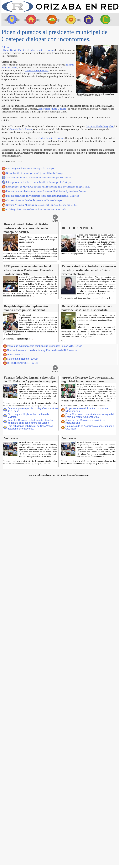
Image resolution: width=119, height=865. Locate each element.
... (47, 258)
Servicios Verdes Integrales (100, 126)
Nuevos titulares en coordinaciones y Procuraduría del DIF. (42, 350)
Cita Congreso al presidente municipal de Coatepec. (30, 168)
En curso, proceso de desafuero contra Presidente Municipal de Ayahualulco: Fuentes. (46, 191)
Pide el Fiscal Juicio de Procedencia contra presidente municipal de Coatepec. (42, 196)
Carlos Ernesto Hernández (41, 50)
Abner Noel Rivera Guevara (52, 108)
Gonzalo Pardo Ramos (20, 129)
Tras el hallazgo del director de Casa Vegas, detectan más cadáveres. (30, 427)
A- (8, 47)
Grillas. (15, 354)
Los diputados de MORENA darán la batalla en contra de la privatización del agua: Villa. (48, 186)
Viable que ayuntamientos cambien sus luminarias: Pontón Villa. (44, 346)
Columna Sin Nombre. (22, 359)
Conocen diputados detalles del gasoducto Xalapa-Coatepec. (34, 200)
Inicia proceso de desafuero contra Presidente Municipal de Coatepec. (39, 182)
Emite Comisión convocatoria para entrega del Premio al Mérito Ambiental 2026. (89, 415)
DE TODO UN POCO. (22, 363)
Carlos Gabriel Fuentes (14, 50)
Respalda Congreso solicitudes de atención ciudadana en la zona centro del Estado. (30, 421)
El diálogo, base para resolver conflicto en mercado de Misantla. (36, 209)
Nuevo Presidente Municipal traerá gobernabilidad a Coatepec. (35, 173)
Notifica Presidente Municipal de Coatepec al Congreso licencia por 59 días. (42, 205)
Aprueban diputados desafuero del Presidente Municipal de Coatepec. (39, 177)
